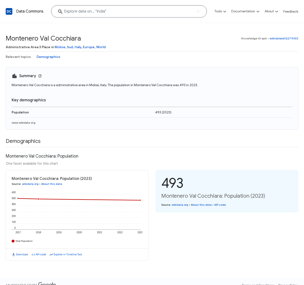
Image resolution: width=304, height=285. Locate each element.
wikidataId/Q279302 (284, 38)
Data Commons (29, 11)
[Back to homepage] (9, 11)
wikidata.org (30, 184)
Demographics (48, 57)
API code (41, 254)
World (101, 47)
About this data (51, 184)
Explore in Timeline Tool (68, 254)
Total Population (24, 241)
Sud (70, 47)
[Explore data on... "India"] (129, 11)
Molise (60, 47)
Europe (89, 47)
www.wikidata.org (23, 122)
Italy (78, 47)
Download (22, 254)
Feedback (290, 11)
